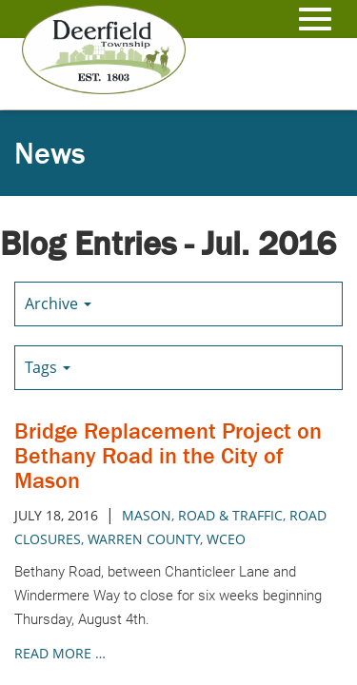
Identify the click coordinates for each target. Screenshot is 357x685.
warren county (144, 539)
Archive (58, 303)
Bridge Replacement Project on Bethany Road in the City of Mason (168, 456)
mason (146, 515)
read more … (60, 653)
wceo (226, 539)
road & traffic (230, 515)
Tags (47, 367)
